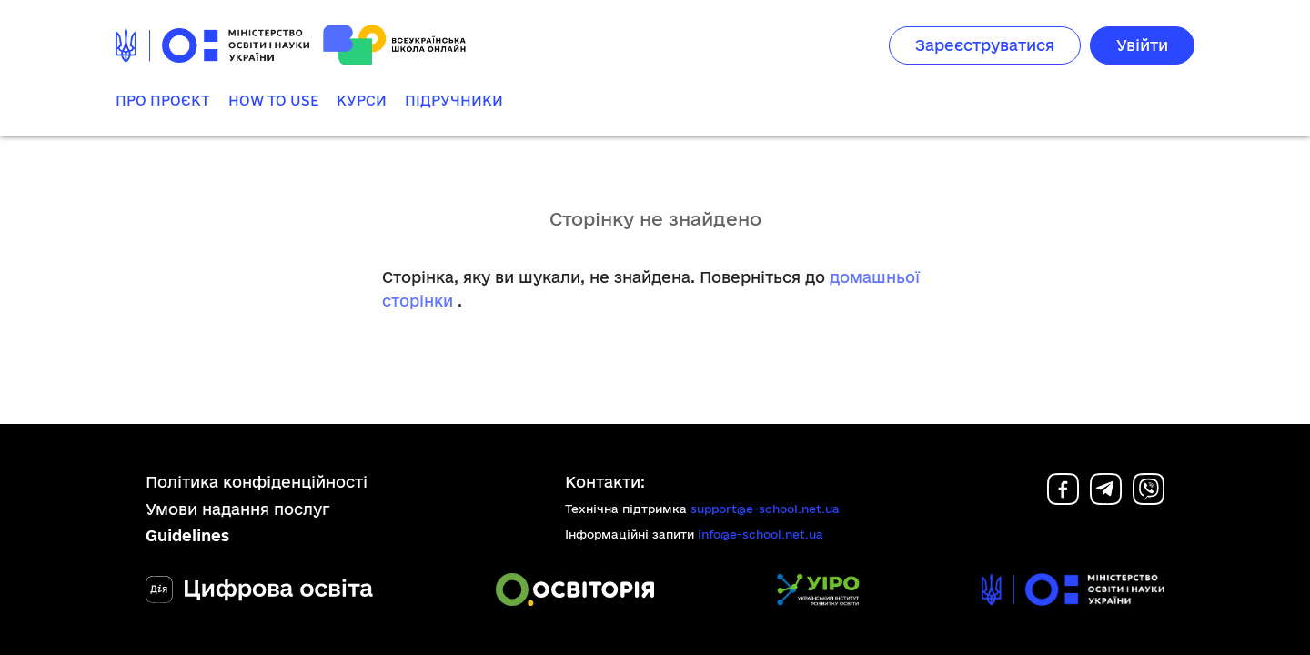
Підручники (454, 100)
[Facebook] (1063, 499)
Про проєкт (163, 100)
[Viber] (1148, 499)
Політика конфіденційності (257, 481)
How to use (273, 100)
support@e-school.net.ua (765, 508)
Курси (362, 100)
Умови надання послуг (238, 509)
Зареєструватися (984, 45)
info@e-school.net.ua (760, 534)
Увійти (1142, 45)
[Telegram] (1106, 499)
